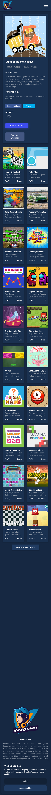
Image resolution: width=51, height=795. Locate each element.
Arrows (8, 371)
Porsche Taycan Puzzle (39, 212)
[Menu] (46, 5)
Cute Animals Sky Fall (38, 371)
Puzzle (8, 67)
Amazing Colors (36, 450)
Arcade (19, 221)
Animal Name (10, 410)
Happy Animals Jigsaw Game (17, 172)
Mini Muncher (35, 530)
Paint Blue (33, 172)
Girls (20, 340)
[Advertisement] (25, 626)
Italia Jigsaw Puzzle (13, 212)
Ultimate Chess (11, 530)
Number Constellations (15, 291)
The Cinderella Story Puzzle (17, 331)
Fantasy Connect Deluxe (39, 252)
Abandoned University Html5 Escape (20, 252)
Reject (25, 781)
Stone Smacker (35, 331)
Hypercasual (42, 499)
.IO (45, 300)
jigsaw (26, 67)
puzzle (17, 67)
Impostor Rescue (36, 291)
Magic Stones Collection (15, 490)
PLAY (7, 181)
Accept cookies (25, 788)
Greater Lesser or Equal (15, 450)
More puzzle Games (25, 547)
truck (34, 67)
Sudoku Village (35, 490)
